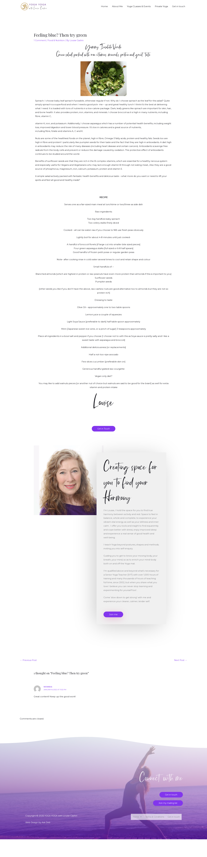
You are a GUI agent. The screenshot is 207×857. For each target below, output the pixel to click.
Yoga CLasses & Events (139, 8)
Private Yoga (161, 8)
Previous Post (28, 664)
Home (104, 8)
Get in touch (178, 8)
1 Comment (40, 44)
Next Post (180, 664)
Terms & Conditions (153, 821)
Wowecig (48, 691)
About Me (117, 8)
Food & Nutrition (56, 44)
